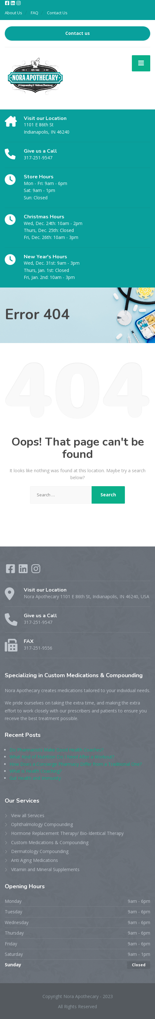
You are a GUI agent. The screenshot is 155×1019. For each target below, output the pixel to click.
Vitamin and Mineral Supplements (45, 869)
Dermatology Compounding (39, 851)
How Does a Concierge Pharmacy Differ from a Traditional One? (76, 764)
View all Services (27, 815)
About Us (13, 13)
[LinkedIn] (13, 3)
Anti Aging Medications (34, 860)
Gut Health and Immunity (35, 778)
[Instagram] (18, 3)
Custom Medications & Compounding (49, 842)
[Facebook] (7, 3)
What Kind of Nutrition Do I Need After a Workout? (62, 757)
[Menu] (141, 63)
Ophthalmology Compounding (42, 824)
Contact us (77, 33)
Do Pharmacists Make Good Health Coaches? (56, 750)
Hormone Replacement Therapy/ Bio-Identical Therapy (67, 833)
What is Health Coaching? (35, 771)
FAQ (34, 13)
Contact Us (57, 13)
